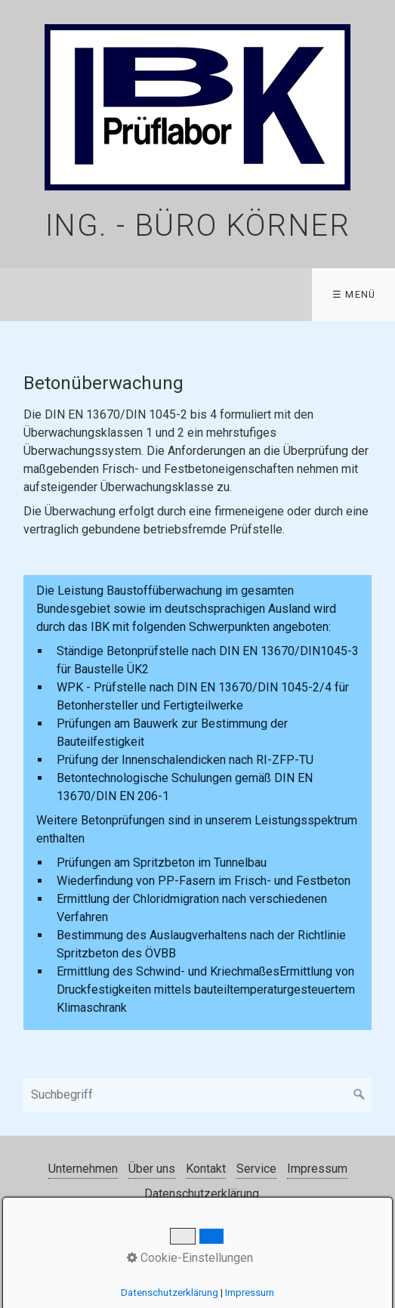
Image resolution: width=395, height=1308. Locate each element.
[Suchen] (359, 1095)
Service (256, 1168)
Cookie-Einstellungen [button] (190, 1258)
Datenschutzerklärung (201, 1193)
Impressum (317, 1168)
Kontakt (206, 1168)
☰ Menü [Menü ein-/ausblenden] (354, 294)
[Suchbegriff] (197, 1095)
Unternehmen (83, 1168)
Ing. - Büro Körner (197, 225)
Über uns (151, 1168)
